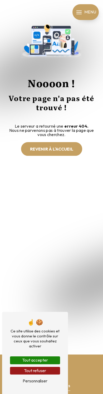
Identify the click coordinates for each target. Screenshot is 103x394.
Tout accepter (35, 360)
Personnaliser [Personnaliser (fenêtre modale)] (35, 380)
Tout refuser (35, 370)
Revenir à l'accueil (51, 149)
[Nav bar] (85, 12)
